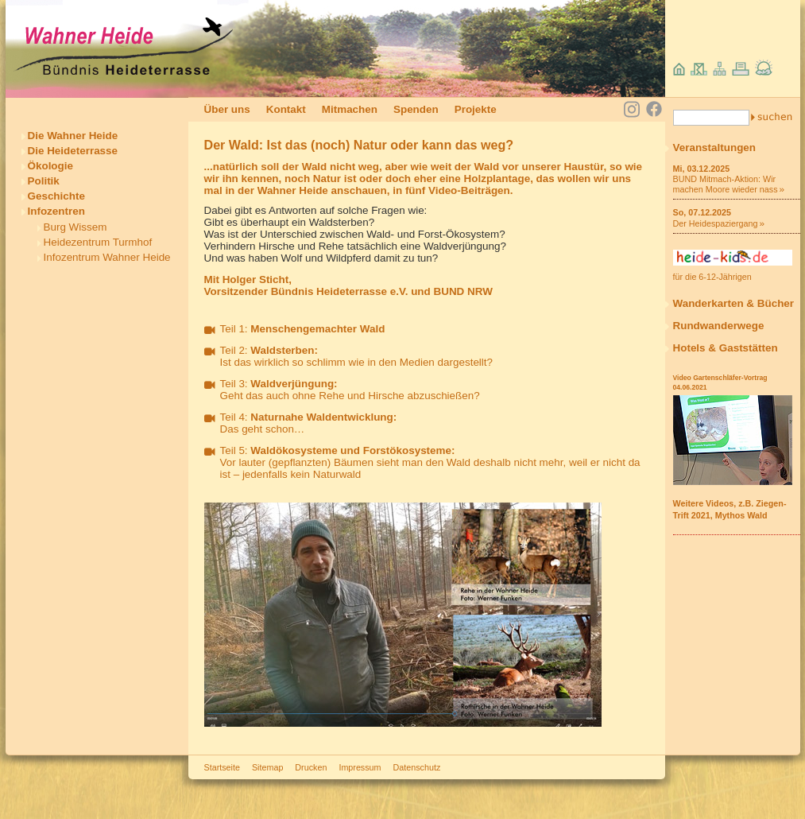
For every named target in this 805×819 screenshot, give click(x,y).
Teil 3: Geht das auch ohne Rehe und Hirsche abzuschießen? (350, 390)
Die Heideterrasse (73, 151)
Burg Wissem (75, 227)
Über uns (227, 109)
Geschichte (56, 196)
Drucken (311, 767)
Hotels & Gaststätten (725, 348)
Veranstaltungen (715, 147)
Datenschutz (417, 767)
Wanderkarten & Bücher (734, 303)
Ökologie (51, 166)
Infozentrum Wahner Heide (107, 257)
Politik (44, 181)
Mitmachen (349, 109)
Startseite (222, 767)
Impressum (360, 767)
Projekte (476, 109)
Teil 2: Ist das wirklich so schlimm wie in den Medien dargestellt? (356, 356)
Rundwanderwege (718, 326)
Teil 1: (302, 329)
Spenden (416, 109)
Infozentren (56, 211)
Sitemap (267, 767)
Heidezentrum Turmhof (98, 242)
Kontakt (286, 109)
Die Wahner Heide (73, 136)
